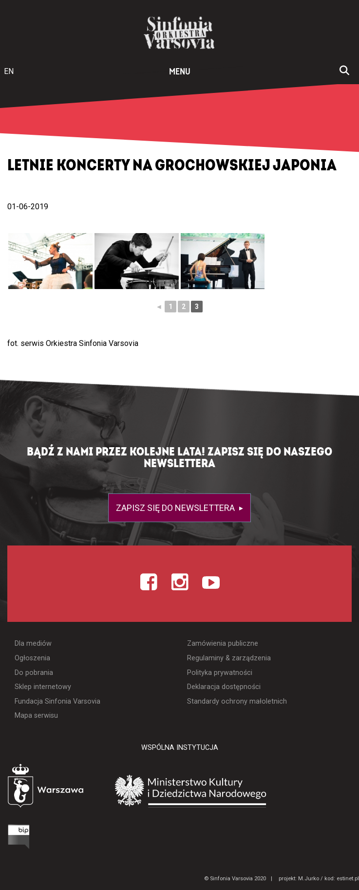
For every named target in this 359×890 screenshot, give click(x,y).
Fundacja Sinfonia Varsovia (57, 701)
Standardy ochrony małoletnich (237, 701)
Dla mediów (33, 643)
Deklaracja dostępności (224, 687)
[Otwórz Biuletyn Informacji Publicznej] (22, 836)
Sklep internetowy (43, 687)
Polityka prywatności (219, 673)
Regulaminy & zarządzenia (229, 658)
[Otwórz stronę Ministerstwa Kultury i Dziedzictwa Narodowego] (241, 790)
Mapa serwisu (36, 715)
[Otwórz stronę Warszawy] (57, 787)
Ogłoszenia (32, 658)
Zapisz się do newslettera (176, 508)
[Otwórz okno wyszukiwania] (344, 71)
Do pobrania (34, 673)
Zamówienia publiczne (222, 643)
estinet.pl (348, 878)
